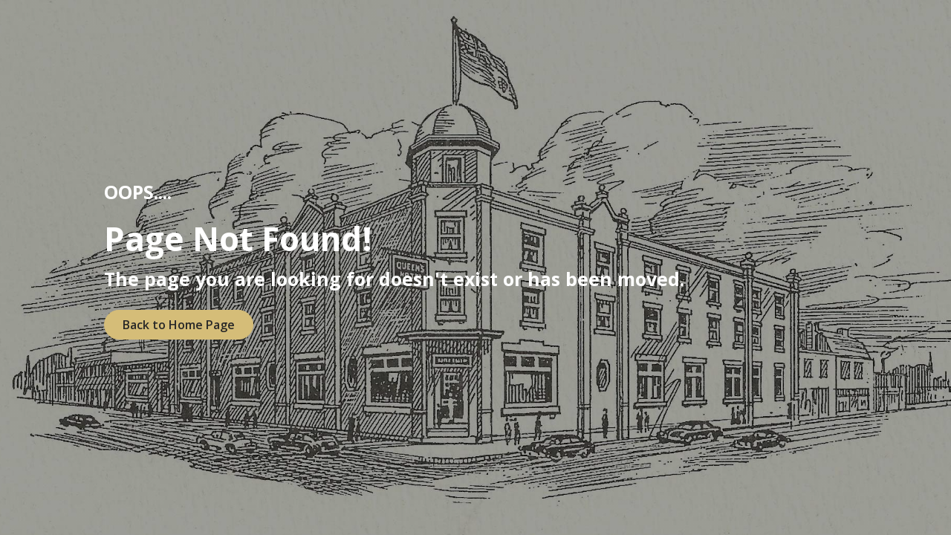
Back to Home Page (179, 325)
